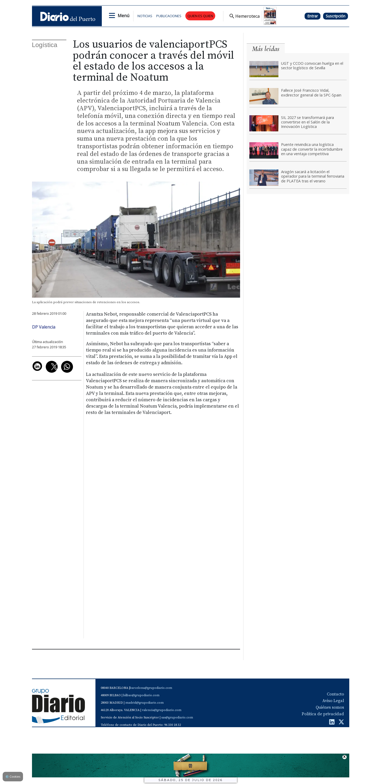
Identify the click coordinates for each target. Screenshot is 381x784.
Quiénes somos (330, 707)
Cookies (12, 776)
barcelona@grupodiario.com (151, 688)
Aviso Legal (333, 700)
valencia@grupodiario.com (161, 710)
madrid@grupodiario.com (144, 703)
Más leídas (265, 48)
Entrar (312, 16)
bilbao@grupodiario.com (141, 695)
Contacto (335, 694)
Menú (123, 16)
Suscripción (335, 16)
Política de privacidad (323, 714)
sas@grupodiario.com (177, 718)
